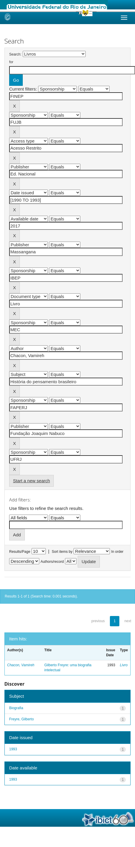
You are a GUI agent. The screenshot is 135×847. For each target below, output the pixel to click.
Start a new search (31, 480)
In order (117, 552)
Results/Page (19, 552)
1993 (13, 749)
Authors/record (52, 562)
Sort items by (62, 552)
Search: (15, 54)
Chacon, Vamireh (20, 665)
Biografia (16, 708)
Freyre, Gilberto (21, 719)
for (11, 62)
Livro (124, 665)
